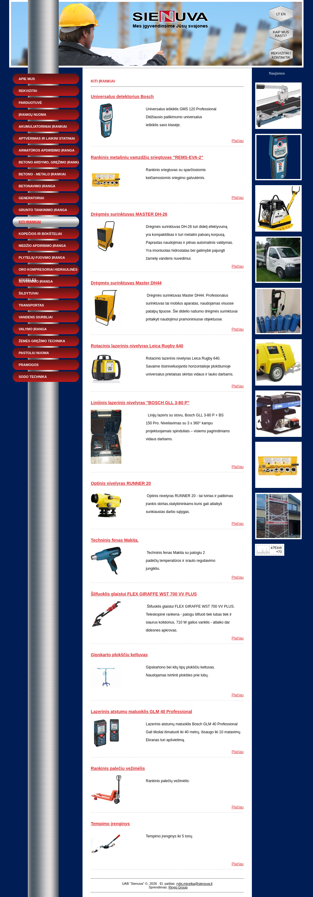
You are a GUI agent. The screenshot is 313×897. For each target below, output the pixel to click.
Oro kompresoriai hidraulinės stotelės (48, 271)
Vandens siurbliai (36, 317)
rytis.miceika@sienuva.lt (194, 883)
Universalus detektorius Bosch (122, 96)
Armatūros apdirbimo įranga (47, 150)
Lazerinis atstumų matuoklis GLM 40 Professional (141, 711)
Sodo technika (33, 377)
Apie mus (27, 79)
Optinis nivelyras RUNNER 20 (121, 483)
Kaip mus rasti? (281, 34)
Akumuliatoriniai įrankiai (43, 126)
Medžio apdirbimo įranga (42, 245)
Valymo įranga (33, 329)
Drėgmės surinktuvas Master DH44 (126, 282)
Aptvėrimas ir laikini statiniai (47, 138)
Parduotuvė (30, 102)
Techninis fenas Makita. (114, 540)
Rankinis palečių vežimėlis (118, 768)
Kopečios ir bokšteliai (40, 234)
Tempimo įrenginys (110, 823)
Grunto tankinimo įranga (43, 210)
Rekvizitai (28, 91)
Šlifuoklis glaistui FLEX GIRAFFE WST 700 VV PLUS (144, 593)
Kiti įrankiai (30, 222)
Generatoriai (31, 198)
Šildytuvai (29, 293)
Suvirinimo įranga (36, 281)
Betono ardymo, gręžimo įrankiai (50, 162)
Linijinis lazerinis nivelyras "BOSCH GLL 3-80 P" (140, 402)
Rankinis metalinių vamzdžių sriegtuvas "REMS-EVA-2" (147, 157)
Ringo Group (177, 887)
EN (283, 14)
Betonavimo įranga (37, 186)
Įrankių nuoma (32, 114)
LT (278, 14)
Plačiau (238, 141)
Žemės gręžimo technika (42, 341)
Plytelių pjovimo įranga (42, 257)
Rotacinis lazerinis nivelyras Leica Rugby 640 (137, 345)
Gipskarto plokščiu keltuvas (119, 654)
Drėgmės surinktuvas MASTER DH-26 (129, 214)
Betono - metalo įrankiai (42, 174)
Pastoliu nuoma (34, 353)
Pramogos (29, 365)
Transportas (31, 305)
